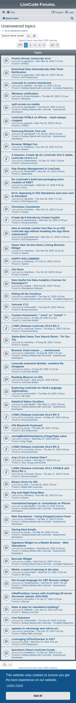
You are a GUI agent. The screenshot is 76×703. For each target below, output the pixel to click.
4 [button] (39, 45)
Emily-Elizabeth (32, 96)
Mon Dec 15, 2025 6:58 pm (51, 171)
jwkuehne (28, 61)
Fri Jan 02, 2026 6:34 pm (49, 134)
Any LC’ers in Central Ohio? (29, 457)
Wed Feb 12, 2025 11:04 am (52, 572)
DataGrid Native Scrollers (28, 401)
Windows (26, 98)
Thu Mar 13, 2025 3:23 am (50, 506)
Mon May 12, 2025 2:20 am (51, 404)
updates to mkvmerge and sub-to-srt (35, 628)
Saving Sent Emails (24, 529)
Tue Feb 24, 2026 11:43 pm (51, 107)
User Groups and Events (33, 462)
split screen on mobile (26, 104)
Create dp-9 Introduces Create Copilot (36, 217)
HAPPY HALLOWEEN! (26, 258)
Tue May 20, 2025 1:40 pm (51, 393)
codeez (27, 286)
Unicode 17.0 (20, 304)
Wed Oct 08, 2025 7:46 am (47, 286)
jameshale (29, 631)
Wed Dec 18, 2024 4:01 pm (44, 642)
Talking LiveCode (30, 612)
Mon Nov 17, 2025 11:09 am (55, 237)
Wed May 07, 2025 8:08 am (45, 439)
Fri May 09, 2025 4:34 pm (56, 417)
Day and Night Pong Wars (28, 492)
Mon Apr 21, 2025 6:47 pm (47, 460)
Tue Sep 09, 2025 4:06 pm (51, 307)
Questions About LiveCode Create (33, 649)
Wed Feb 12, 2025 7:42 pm (47, 561)
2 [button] (30, 45)
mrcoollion (29, 599)
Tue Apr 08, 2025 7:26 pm (44, 484)
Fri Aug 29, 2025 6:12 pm (44, 318)
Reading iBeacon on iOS (27, 377)
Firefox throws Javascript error (31, 58)
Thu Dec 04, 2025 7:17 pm (49, 199)
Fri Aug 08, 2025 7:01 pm (49, 353)
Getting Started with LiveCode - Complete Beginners (47, 88)
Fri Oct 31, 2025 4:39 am (48, 261)
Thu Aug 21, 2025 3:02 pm (57, 328)
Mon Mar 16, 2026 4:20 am (49, 75)
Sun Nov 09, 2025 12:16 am (50, 250)
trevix (26, 318)
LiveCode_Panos (32, 328)
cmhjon (27, 460)
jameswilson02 (31, 237)
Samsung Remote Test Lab (29, 131)
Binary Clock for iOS (24, 481)
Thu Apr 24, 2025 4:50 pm (56, 449)
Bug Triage (26, 441)
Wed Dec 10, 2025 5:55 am (50, 185)
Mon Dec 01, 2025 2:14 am (49, 209)
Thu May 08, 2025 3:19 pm (45, 428)
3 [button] (35, 45)
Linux (24, 187)
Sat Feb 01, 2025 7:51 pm (54, 583)
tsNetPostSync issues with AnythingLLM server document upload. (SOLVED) (42, 595)
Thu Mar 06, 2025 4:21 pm (45, 532)
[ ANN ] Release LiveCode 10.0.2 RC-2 (35, 446)
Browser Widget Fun (24, 144)
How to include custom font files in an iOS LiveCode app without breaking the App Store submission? (40, 231)
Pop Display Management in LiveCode (36, 168)
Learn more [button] (14, 685)
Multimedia (26, 174)
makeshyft (29, 353)
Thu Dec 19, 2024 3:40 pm (50, 631)
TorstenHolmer (31, 583)
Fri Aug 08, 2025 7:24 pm (48, 342)
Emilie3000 (29, 171)
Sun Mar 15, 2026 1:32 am (47, 85)
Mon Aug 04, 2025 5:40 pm (45, 380)
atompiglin (29, 185)
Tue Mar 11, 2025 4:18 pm (50, 519)
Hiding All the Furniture (26, 293)
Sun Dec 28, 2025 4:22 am (49, 147)
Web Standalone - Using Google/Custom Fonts (41, 516)
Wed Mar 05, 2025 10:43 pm (51, 548)
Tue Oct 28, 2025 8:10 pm (49, 272)
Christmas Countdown (26, 206)
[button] (20, 45)
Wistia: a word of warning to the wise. (35, 569)
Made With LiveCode (31, 487)
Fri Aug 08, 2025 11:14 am (45, 369)
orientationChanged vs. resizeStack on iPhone (41, 503)
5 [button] (44, 45)
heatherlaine (30, 160)
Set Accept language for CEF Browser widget (40, 580)
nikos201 (28, 199)
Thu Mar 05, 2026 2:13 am (55, 96)
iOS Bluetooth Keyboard (27, 425)
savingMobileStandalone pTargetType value (39, 436)
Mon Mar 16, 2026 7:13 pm (49, 61)
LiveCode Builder (30, 320)
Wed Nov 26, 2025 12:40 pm (53, 220)
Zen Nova (18, 269)
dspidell (28, 85)
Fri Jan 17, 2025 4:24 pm (49, 599)
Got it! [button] (38, 695)
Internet (25, 601)
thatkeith (28, 610)
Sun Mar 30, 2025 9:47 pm (49, 495)
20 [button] (52, 45)
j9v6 (26, 484)
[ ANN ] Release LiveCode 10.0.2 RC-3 (35, 414)
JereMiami (29, 519)
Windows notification (25, 93)
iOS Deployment (29, 77)
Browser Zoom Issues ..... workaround (36, 350)
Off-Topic (25, 396)
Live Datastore (21, 617)
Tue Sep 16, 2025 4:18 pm (51, 296)
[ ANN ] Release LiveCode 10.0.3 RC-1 (35, 325)
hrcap (27, 428)
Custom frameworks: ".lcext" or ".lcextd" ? (39, 315)
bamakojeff (29, 107)
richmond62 (30, 296)
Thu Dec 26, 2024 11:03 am (52, 620)
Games (25, 149)
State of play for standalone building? (35, 607)
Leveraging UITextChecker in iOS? (33, 639)
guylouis (28, 123)
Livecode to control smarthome (31, 82)
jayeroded (29, 75)
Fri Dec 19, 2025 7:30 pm (51, 160)
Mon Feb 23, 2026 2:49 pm (48, 123)
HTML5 (25, 63)
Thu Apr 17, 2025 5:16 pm (56, 474)
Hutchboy (28, 147)
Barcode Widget (22, 558)
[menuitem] (11, 12)
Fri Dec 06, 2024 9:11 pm (49, 652)
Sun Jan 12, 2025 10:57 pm (48, 610)
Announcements (29, 163)
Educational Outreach (32, 288)
